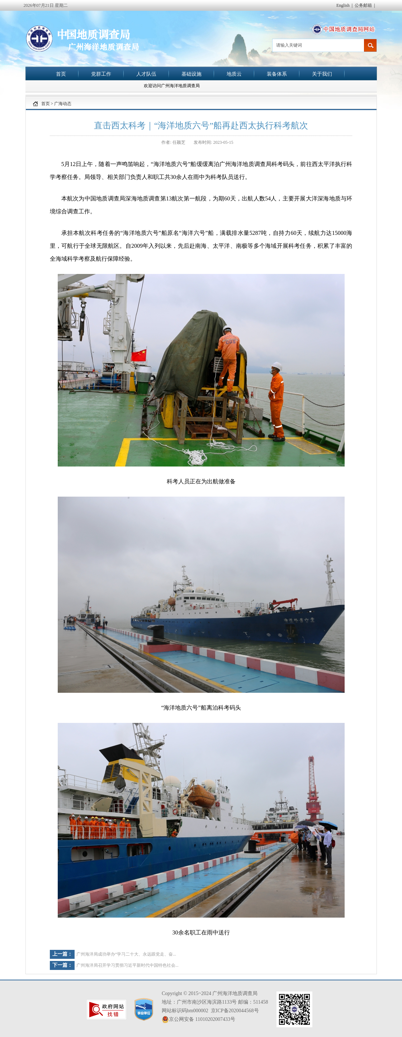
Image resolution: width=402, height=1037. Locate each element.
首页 (61, 74)
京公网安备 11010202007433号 (198, 1019)
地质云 (234, 74)
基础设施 (191, 74)
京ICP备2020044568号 (235, 1010)
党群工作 (101, 74)
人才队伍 (146, 74)
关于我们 (322, 74)
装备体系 (277, 74)
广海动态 (62, 103)
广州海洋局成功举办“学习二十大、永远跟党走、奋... (126, 954)
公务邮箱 (363, 5)
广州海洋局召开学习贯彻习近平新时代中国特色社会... (127, 965)
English (343, 5)
